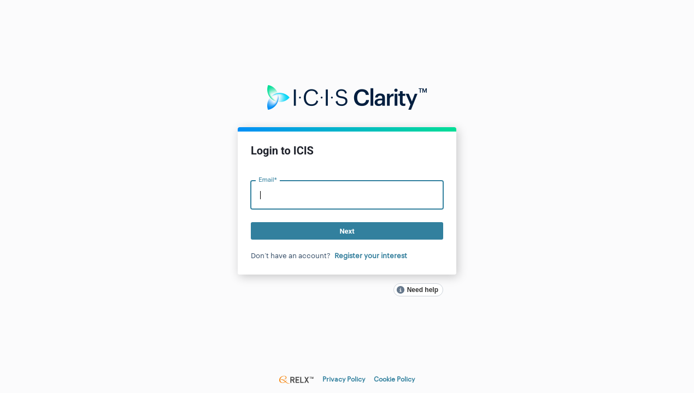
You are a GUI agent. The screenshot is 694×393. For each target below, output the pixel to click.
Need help (422, 290)
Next (346, 231)
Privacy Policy (343, 379)
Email (267, 179)
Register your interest (370, 255)
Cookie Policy (394, 379)
